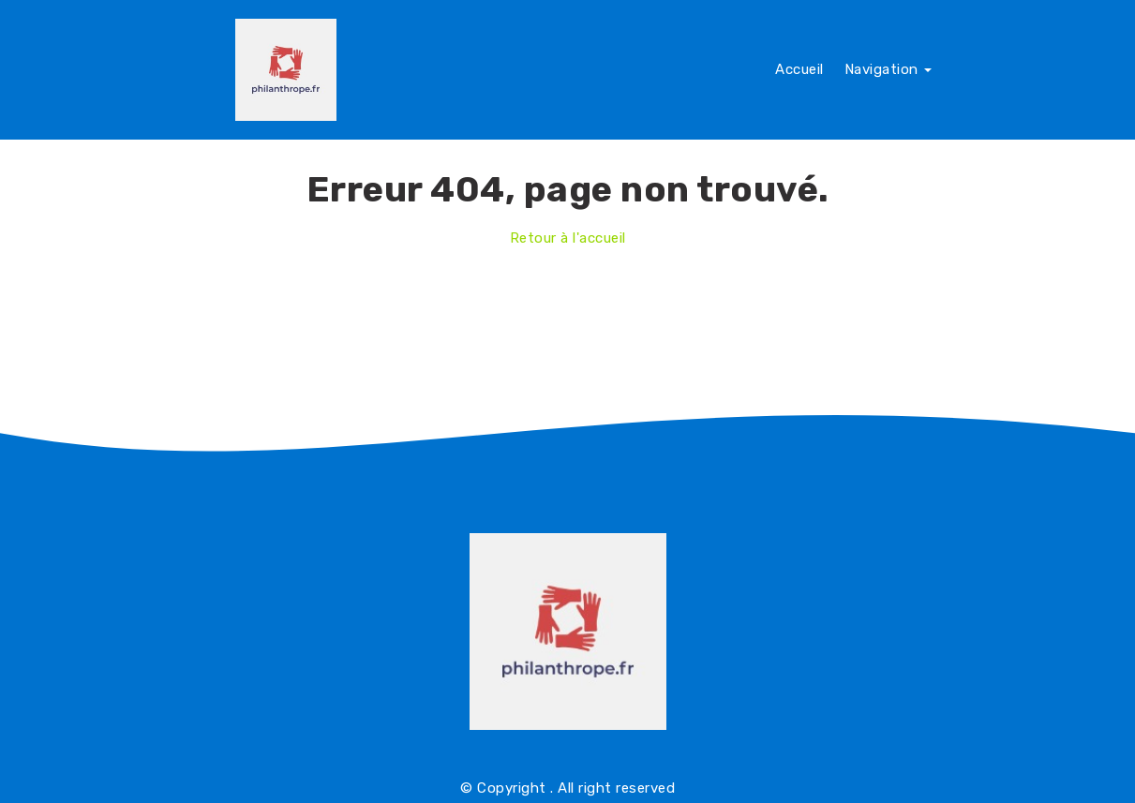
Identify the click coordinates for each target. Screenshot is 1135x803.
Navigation (888, 69)
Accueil (799, 69)
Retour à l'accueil (568, 238)
